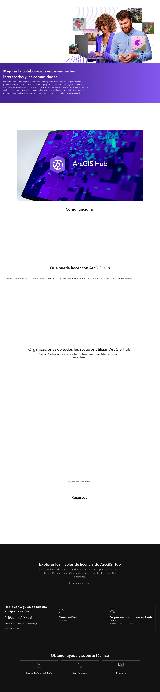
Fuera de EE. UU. (12, 628)
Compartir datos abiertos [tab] (16, 278)
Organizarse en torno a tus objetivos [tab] (73, 278)
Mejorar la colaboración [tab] (103, 278)
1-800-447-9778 (19, 617)
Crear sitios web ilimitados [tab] (42, 278)
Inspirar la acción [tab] (125, 278)
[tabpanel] (80, 309)
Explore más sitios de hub (79, 482)
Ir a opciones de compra (80, 583)
